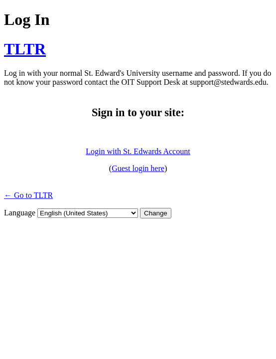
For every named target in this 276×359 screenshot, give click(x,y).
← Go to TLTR (28, 195)
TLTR (25, 49)
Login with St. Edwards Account (138, 151)
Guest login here (138, 168)
